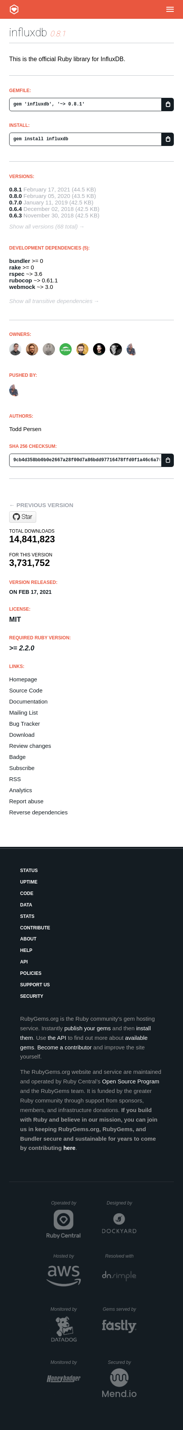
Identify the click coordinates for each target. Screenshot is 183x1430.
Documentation (28, 701)
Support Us (35, 984)
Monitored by (65, 1309)
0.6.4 (15, 209)
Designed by (121, 1203)
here (69, 1148)
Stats (27, 916)
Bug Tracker (24, 723)
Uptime (28, 882)
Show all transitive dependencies (50, 301)
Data (26, 905)
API (24, 962)
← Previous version (41, 505)
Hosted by (67, 1256)
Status (29, 870)
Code (27, 893)
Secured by (122, 1362)
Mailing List (23, 712)
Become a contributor (64, 1047)
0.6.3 (15, 215)
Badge (17, 757)
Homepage (23, 679)
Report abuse (26, 801)
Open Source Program (130, 1081)
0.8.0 (15, 196)
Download (22, 734)
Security (31, 996)
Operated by (66, 1205)
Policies (31, 973)
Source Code (26, 690)
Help (26, 950)
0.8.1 (15, 189)
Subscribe (22, 768)
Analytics (20, 790)
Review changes (30, 746)
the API (57, 1037)
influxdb (28, 32)
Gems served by (119, 1309)
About (28, 939)
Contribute (35, 928)
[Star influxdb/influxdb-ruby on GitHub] (22, 517)
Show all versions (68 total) (43, 226)
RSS (15, 779)
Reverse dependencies (38, 812)
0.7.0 (15, 202)
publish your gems (87, 1028)
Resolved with (120, 1256)
